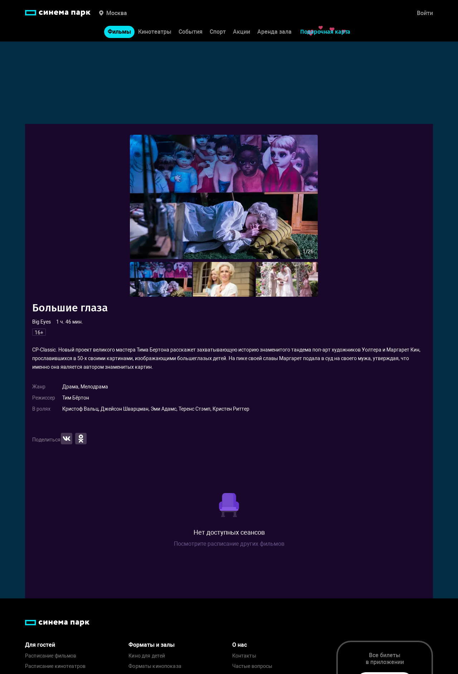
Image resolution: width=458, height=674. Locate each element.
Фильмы (119, 31)
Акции (241, 31)
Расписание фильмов (51, 656)
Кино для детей (146, 656)
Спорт (218, 31)
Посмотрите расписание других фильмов (229, 543)
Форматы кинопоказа (154, 666)
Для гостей (40, 644)
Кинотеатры (154, 31)
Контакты (244, 656)
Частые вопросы (252, 666)
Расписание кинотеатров (55, 666)
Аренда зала (274, 31)
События (191, 31)
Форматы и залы (151, 644)
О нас (239, 644)
